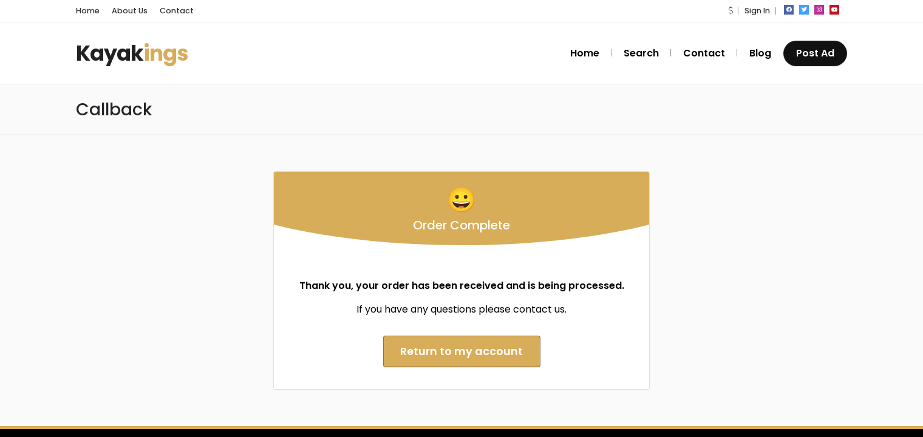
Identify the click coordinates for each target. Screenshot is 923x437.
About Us (130, 10)
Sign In (757, 10)
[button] (730, 10)
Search (641, 53)
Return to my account (461, 351)
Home (88, 10)
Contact (177, 10)
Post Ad (815, 53)
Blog (760, 53)
